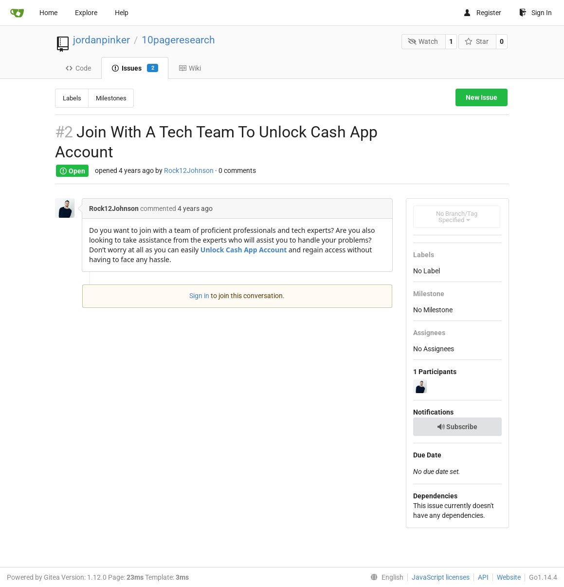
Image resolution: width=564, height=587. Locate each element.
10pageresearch (178, 40)
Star (477, 41)
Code (78, 68)
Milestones (111, 98)
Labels (72, 98)
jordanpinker (101, 40)
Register (482, 13)
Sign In (535, 13)
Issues (134, 68)
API (483, 577)
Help (121, 13)
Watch (423, 41)
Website (509, 577)
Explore (86, 13)
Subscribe (457, 427)
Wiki (190, 68)
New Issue (481, 97)
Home (48, 13)
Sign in (199, 296)
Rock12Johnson (189, 171)
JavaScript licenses (441, 577)
